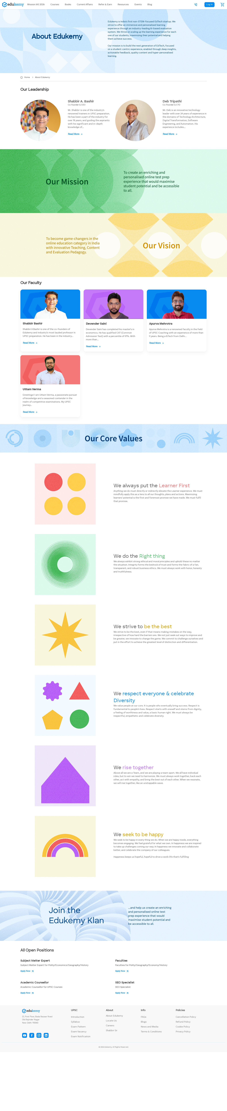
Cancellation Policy (186, 1017)
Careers (110, 1026)
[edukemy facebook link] (31, 1035)
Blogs (144, 1022)
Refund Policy (183, 1022)
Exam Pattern (78, 1027)
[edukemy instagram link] (38, 1035)
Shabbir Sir (111, 1030)
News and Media (149, 1027)
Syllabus (75, 1022)
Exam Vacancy (78, 1032)
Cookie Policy (183, 1027)
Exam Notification (80, 1036)
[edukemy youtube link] (24, 1035)
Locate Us (111, 1021)
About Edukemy (42, 77)
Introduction (77, 1017)
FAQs (143, 1017)
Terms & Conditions (151, 1032)
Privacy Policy (183, 1032)
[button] (196, 4)
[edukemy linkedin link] (46, 1035)
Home (27, 77)
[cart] (222, 4)
